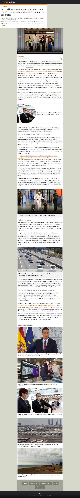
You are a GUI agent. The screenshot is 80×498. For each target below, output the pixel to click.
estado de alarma (49, 65)
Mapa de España (28, 22)
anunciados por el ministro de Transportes (49, 92)
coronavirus (29, 67)
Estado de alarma (45, 483)
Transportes (40, 487)
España (25, 483)
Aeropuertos (34, 483)
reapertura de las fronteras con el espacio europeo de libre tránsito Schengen (41, 71)
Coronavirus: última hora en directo (12, 22)
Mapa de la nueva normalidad (10, 24)
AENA (55, 483)
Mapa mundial (38, 22)
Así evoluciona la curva (27, 24)
